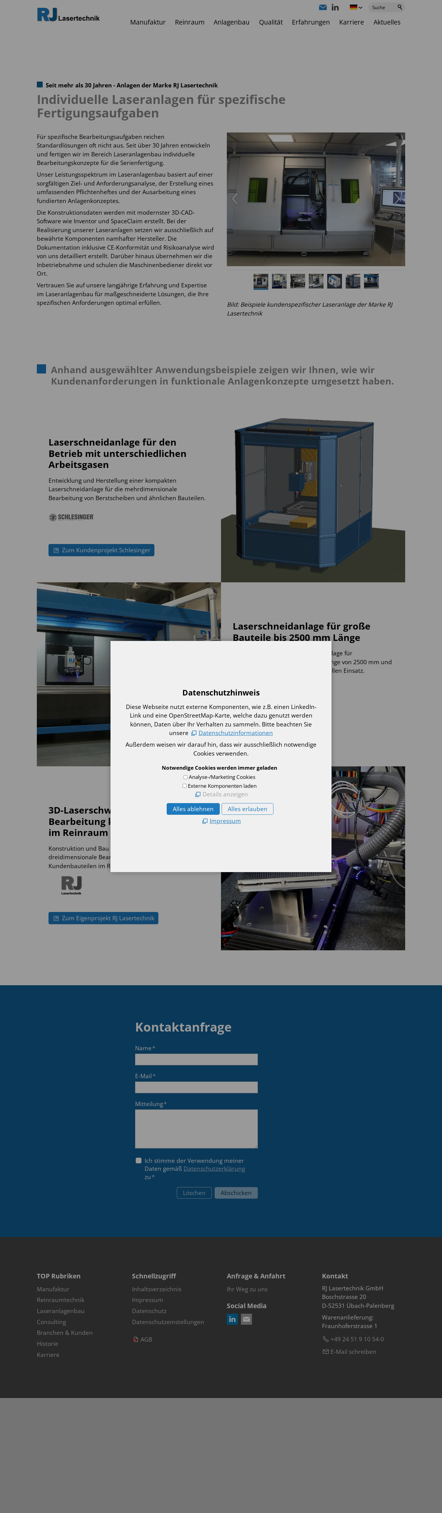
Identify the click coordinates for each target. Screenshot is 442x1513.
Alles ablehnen (193, 809)
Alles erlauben (247, 809)
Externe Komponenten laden (222, 785)
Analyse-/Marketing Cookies (222, 776)
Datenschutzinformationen (236, 733)
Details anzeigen (225, 794)
